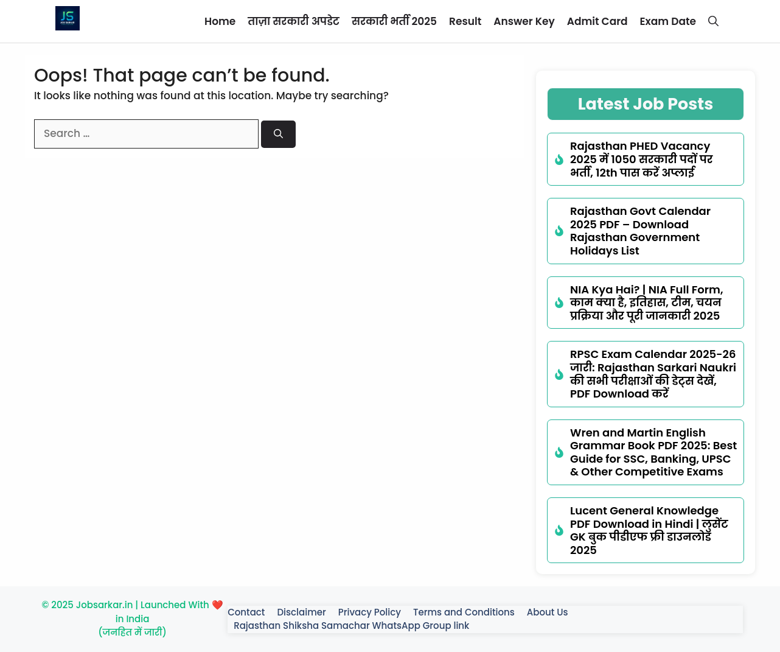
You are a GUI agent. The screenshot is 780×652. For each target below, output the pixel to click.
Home (219, 21)
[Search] (278, 134)
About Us (547, 612)
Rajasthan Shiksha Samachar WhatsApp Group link (351, 625)
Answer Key (523, 21)
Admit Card (597, 21)
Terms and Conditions (464, 612)
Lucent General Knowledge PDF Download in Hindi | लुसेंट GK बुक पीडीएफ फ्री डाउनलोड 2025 (649, 530)
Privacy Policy (369, 612)
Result (465, 21)
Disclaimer (301, 612)
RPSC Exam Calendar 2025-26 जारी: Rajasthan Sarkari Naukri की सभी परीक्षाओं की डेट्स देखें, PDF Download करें (653, 373)
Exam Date (668, 21)
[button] (713, 21)
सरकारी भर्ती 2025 (394, 21)
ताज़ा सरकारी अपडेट (294, 21)
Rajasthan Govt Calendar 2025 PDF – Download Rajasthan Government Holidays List (640, 230)
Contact (246, 612)
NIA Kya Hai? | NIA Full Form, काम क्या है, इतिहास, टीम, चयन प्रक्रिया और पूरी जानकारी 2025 (646, 302)
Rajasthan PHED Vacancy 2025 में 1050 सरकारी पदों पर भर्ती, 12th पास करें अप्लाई (641, 159)
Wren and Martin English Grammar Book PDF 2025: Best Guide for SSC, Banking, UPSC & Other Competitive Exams (653, 452)
